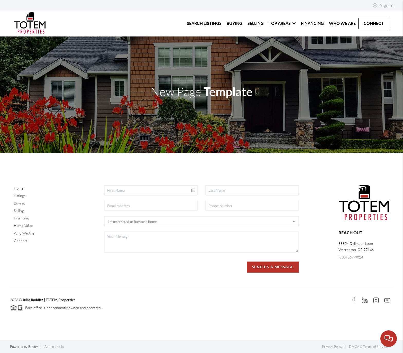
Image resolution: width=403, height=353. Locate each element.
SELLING (256, 23)
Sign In (383, 5)
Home (18, 188)
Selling (19, 211)
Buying (19, 203)
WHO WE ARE (342, 23)
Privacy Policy (332, 347)
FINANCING (312, 23)
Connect (20, 241)
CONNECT (374, 23)
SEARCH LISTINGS (204, 23)
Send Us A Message (273, 267)
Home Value (23, 226)
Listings (19, 196)
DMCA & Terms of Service (368, 347)
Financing (21, 218)
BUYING (234, 23)
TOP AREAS (282, 23)
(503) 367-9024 (350, 257)
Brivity (33, 347)
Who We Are (24, 233)
